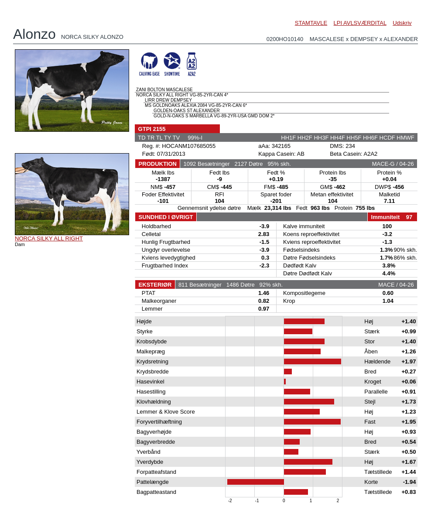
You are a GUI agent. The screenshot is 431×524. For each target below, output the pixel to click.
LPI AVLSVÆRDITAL (360, 23)
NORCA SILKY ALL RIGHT (49, 238)
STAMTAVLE (311, 23)
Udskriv (402, 23)
